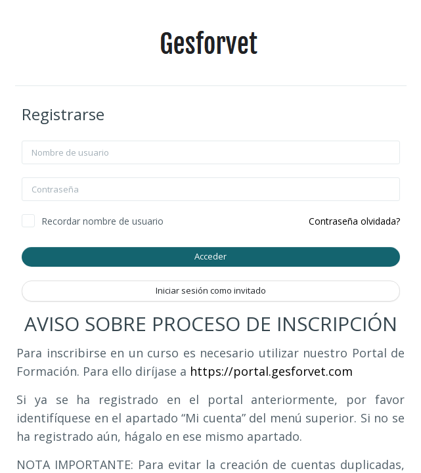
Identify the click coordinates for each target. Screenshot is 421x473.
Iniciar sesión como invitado (211, 290)
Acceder (210, 256)
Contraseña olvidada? (354, 221)
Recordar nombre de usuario (102, 221)
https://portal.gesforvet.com (271, 371)
